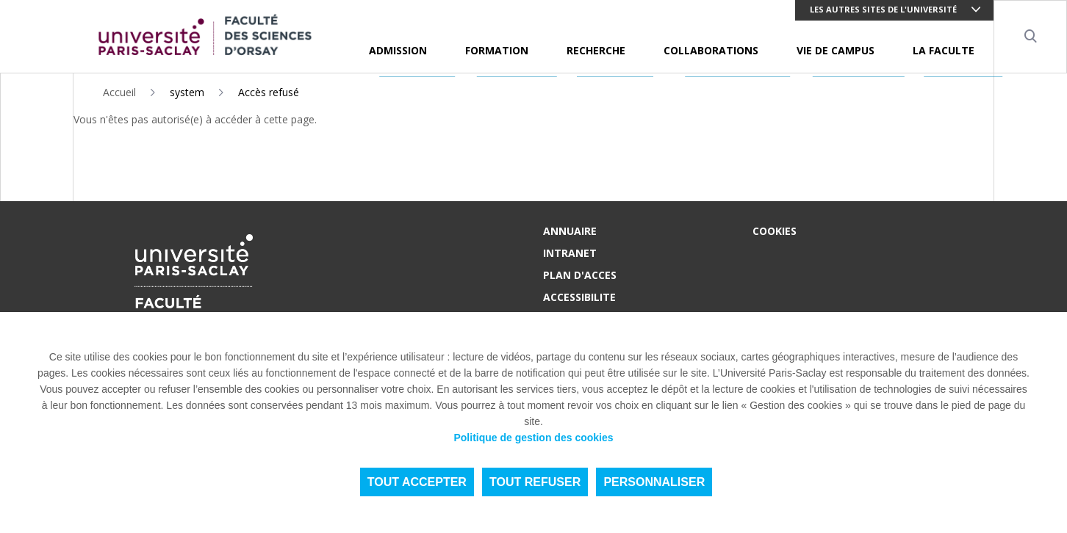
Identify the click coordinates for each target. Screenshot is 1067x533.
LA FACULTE (943, 50)
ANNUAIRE (570, 231)
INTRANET (570, 253)
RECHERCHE (596, 50)
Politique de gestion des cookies (533, 437)
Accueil (119, 92)
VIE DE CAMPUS (835, 50)
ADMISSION (398, 50)
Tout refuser (535, 482)
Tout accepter (417, 482)
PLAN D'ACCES (580, 275)
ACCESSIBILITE (579, 297)
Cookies (774, 231)
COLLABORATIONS (711, 50)
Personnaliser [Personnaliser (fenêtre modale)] (654, 482)
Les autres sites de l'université (883, 9)
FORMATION (496, 50)
